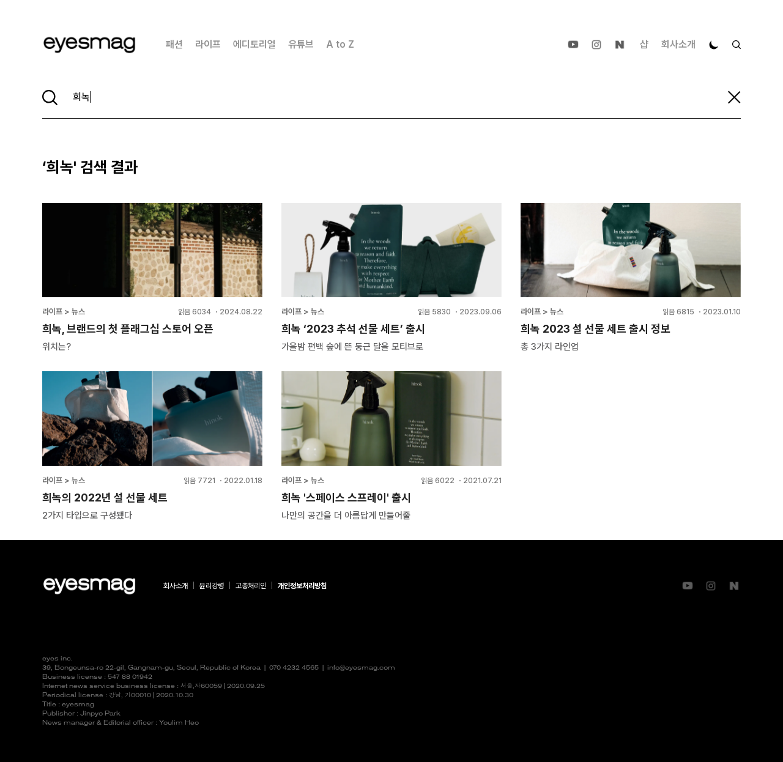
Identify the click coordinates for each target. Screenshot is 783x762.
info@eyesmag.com (361, 668)
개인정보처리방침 (302, 586)
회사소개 (678, 44)
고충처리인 (251, 586)
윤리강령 (211, 586)
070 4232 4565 (294, 668)
